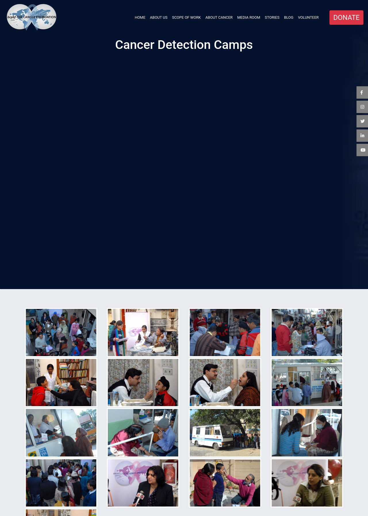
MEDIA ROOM (248, 17)
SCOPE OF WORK (186, 17)
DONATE (346, 18)
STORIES (272, 17)
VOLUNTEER (308, 17)
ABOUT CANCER (219, 17)
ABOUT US (159, 17)
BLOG (289, 17)
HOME (141, 17)
